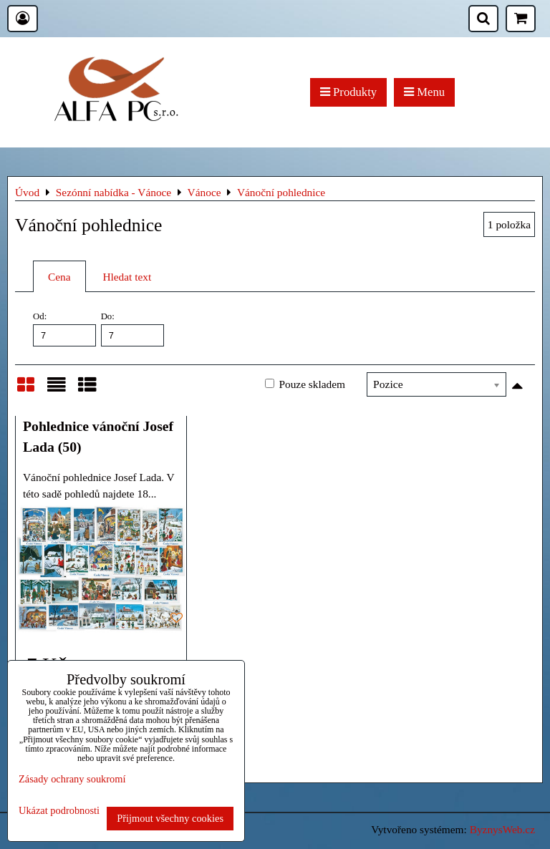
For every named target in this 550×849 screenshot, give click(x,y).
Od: (64, 328)
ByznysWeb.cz (502, 829)
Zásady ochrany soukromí (72, 779)
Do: (132, 328)
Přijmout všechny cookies (170, 818)
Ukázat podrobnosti (59, 810)
